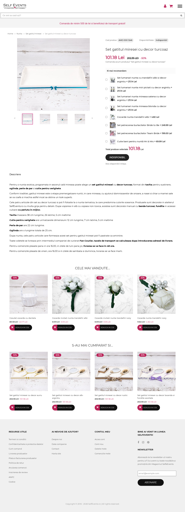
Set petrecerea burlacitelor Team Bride (138, 133)
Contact (55, 449)
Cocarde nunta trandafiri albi (133, 117)
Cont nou (99, 444)
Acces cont (100, 439)
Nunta (20, 34)
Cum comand (15, 449)
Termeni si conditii (17, 439)
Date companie (59, 444)
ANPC (11, 477)
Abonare (151, 482)
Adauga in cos (22, 327)
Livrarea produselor (18, 453)
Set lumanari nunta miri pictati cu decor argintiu (143, 87)
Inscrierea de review (18, 472)
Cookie (12, 482)
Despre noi (57, 439)
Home (11, 34)
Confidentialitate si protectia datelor (26, 444)
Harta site (56, 453)
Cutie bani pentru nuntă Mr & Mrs (135, 141)
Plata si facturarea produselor (23, 458)
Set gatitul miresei (35, 34)
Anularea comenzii (18, 467)
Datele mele (100, 449)
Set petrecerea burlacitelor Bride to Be (138, 125)
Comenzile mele (102, 453)
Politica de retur (16, 463)
